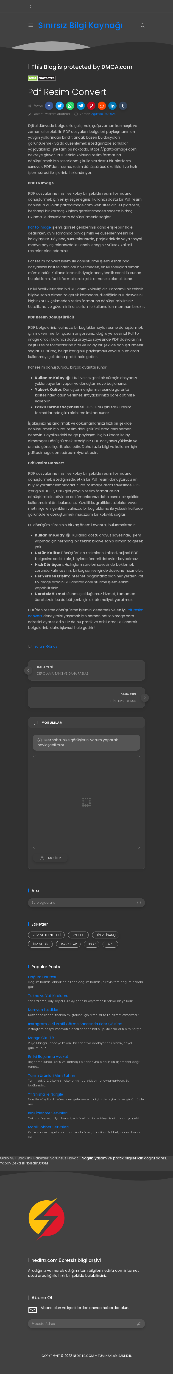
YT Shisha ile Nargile (45, 1094)
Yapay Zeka (11, 1163)
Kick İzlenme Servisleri (47, 1113)
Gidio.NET (8, 1158)
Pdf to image (39, 227)
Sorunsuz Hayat (64, 1158)
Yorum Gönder (46, 646)
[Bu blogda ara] (86, 902)
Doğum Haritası (42, 977)
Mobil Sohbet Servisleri (48, 1127)
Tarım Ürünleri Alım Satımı (51, 1075)
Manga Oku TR (41, 1037)
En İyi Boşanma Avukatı (48, 1056)
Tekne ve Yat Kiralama (48, 995)
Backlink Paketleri (33, 1158)
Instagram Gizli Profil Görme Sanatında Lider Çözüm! (75, 1023)
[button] (49, 106)
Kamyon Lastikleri (43, 1009)
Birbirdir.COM (35, 1163)
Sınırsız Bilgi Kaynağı (80, 25)
